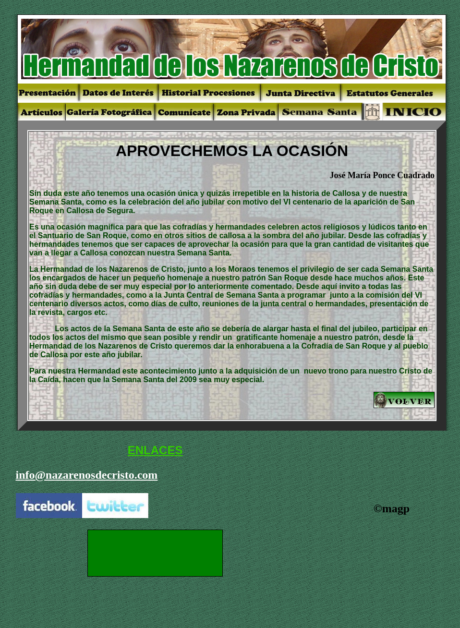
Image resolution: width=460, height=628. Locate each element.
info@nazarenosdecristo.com (87, 475)
